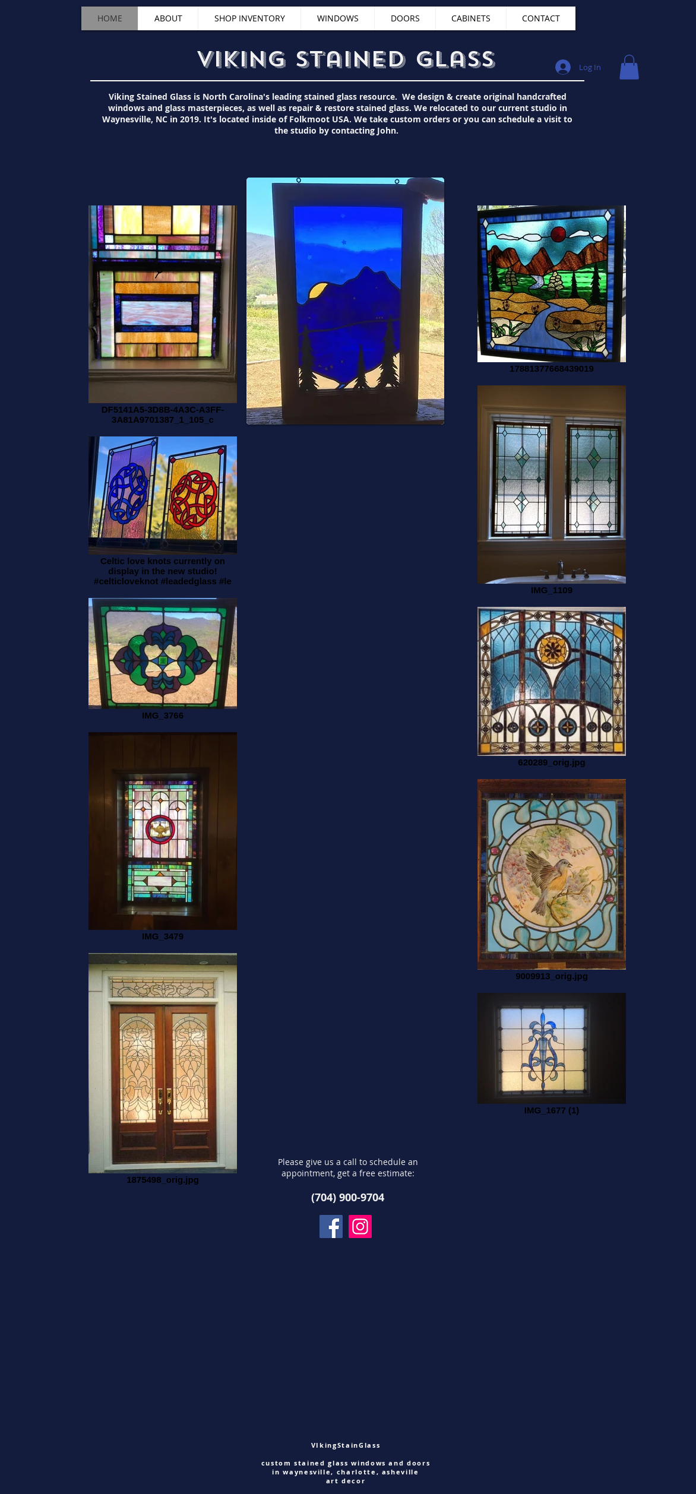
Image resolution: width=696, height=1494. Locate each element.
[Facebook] (331, 1226)
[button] (629, 67)
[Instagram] (360, 1226)
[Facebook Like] (86, 55)
